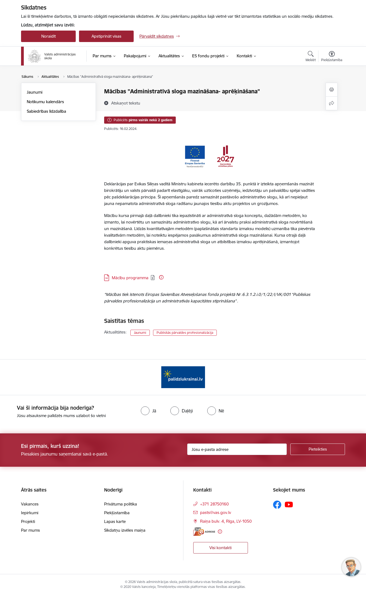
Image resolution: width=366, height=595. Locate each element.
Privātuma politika (120, 504)
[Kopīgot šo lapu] (331, 103)
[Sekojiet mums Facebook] (277, 505)
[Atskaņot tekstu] (125, 103)
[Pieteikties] (317, 449)
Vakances (30, 504)
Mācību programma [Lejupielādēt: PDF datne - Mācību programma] (130, 277)
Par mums (30, 530)
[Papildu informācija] (161, 277)
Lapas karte (115, 521)
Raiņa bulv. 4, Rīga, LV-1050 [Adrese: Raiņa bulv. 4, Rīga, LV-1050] (226, 521)
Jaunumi (34, 92)
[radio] (148, 410)
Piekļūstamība (117, 512)
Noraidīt (48, 36)
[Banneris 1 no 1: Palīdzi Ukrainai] (183, 376)
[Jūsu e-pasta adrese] (237, 449)
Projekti (28, 521)
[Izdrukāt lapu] (331, 89)
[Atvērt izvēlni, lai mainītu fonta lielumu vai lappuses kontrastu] (331, 57)
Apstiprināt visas (106, 36)
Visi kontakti (220, 547)
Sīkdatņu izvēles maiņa (124, 530)
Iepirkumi (29, 512)
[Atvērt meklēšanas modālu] (310, 57)
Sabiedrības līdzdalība (46, 111)
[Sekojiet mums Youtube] (289, 504)
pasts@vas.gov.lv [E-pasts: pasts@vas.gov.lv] (215, 512)
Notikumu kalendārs (45, 101)
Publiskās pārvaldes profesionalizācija (185, 333)
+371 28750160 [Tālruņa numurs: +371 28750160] (214, 504)
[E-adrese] (204, 531)
